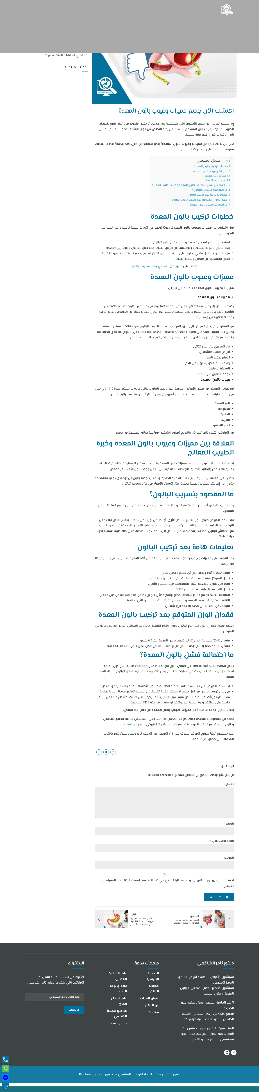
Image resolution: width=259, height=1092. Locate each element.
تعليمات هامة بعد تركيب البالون (207, 195)
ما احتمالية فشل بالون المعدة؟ (207, 204)
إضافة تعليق (216, 897)
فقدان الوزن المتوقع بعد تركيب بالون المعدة (199, 200)
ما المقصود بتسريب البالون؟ (209, 190)
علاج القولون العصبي (117, 976)
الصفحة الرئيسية (152, 976)
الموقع (229, 858)
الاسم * (228, 823)
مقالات (154, 1012)
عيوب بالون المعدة (216, 181)
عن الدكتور (151, 1005)
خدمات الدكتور (153, 989)
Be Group (85, 1074)
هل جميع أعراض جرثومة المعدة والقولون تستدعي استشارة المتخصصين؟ (60, 53)
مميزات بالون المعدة (215, 176)
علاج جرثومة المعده (118, 989)
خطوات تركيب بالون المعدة (211, 166)
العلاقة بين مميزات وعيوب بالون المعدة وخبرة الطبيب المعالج (189, 185)
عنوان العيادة (149, 998)
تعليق (229, 784)
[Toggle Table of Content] (226, 161)
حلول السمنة (117, 1023)
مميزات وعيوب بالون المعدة (210, 171)
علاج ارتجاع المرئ (119, 1001)
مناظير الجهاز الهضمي (117, 1014)
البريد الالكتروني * (222, 841)
